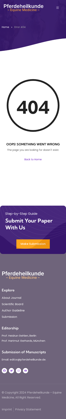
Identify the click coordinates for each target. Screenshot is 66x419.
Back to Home (33, 159)
